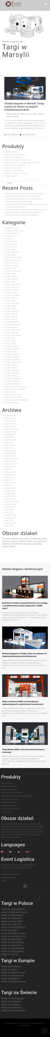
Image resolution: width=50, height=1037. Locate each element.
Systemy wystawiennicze (14, 155)
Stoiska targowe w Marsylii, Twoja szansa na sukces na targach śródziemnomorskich (24, 106)
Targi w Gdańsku (11, 279)
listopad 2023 (10, 426)
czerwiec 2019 (10, 523)
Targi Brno (9, 239)
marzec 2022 (10, 467)
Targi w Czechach (12, 266)
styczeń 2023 (10, 451)
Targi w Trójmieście (12, 370)
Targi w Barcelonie (12, 252)
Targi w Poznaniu (12, 346)
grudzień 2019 (10, 518)
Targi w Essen (10, 274)
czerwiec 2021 (10, 483)
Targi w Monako (11, 327)
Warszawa (12, 829)
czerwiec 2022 (10, 464)
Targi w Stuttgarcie (12, 354)
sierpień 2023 (10, 434)
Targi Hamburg (11, 241)
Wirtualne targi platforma (14, 171)
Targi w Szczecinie (12, 360)
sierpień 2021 (10, 477)
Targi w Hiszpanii (11, 290)
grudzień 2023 (10, 424)
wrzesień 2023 (10, 432)
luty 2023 (8, 448)
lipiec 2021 (9, 480)
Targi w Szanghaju (12, 357)
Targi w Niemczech (12, 330)
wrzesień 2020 (10, 504)
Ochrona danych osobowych (10, 874)
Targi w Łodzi (10, 309)
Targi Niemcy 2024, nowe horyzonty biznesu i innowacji (26, 210)
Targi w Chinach (11, 263)
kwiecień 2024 (10, 418)
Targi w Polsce (10, 343)
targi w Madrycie (11, 317)
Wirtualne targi (10, 392)
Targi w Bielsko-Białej (13, 257)
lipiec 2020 (9, 510)
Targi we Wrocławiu (12, 384)
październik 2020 (11, 502)
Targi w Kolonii (10, 300)
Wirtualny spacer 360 (13, 397)
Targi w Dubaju (11, 268)
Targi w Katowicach (12, 295)
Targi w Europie (26, 114)
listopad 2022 (10, 456)
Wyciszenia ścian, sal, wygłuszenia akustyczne (23, 163)
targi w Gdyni (10, 282)
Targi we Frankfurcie (13, 378)
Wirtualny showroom (13, 395)
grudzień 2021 (10, 475)
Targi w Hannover (12, 287)
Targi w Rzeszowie (12, 349)
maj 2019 (9, 526)
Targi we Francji (12, 116)
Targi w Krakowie (11, 303)
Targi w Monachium (12, 325)
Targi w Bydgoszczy (13, 260)
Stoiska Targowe (12, 114)
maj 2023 (9, 442)
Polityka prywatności (8, 877)
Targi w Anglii (10, 249)
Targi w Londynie (11, 311)
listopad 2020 (10, 499)
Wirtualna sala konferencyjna (16, 173)
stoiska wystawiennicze (14, 231)
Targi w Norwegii (11, 333)
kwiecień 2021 (10, 488)
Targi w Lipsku (10, 306)
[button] (46, 4)
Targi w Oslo (10, 338)
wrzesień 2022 (10, 461)
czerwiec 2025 (10, 416)
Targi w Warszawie (12, 373)
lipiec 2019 (9, 520)
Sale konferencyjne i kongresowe (17, 160)
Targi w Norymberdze (13, 335)
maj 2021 (9, 485)
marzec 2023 (10, 445)
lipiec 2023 (9, 437)
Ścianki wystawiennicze (14, 157)
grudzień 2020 (10, 496)
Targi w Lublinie (11, 314)
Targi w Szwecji (11, 365)
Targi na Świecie (11, 247)
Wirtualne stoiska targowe (15, 165)
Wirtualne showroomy (13, 168)
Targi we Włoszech (12, 381)
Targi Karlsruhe (11, 244)
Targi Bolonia (10, 236)
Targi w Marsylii (38, 114)
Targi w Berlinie (11, 255)
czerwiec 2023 (10, 440)
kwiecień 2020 (10, 515)
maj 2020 (9, 512)
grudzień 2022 (10, 453)
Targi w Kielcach (11, 298)
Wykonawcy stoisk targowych (16, 400)
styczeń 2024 (10, 421)
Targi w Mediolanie (12, 322)
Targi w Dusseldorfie (13, 271)
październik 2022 (11, 459)
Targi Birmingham (12, 233)
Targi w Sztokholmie (13, 362)
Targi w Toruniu (11, 368)
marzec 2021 (10, 491)
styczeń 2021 (10, 494)
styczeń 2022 (10, 472)
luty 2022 (8, 469)
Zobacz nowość (11, 176)
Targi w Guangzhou (12, 284)
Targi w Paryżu (11, 341)
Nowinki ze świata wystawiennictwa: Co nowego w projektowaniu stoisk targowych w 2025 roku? (25, 605)
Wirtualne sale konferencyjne (16, 386)
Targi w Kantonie (11, 292)
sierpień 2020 (10, 507)
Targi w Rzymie (11, 352)
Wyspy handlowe (11, 403)
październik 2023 (11, 429)
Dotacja (3, 881)
